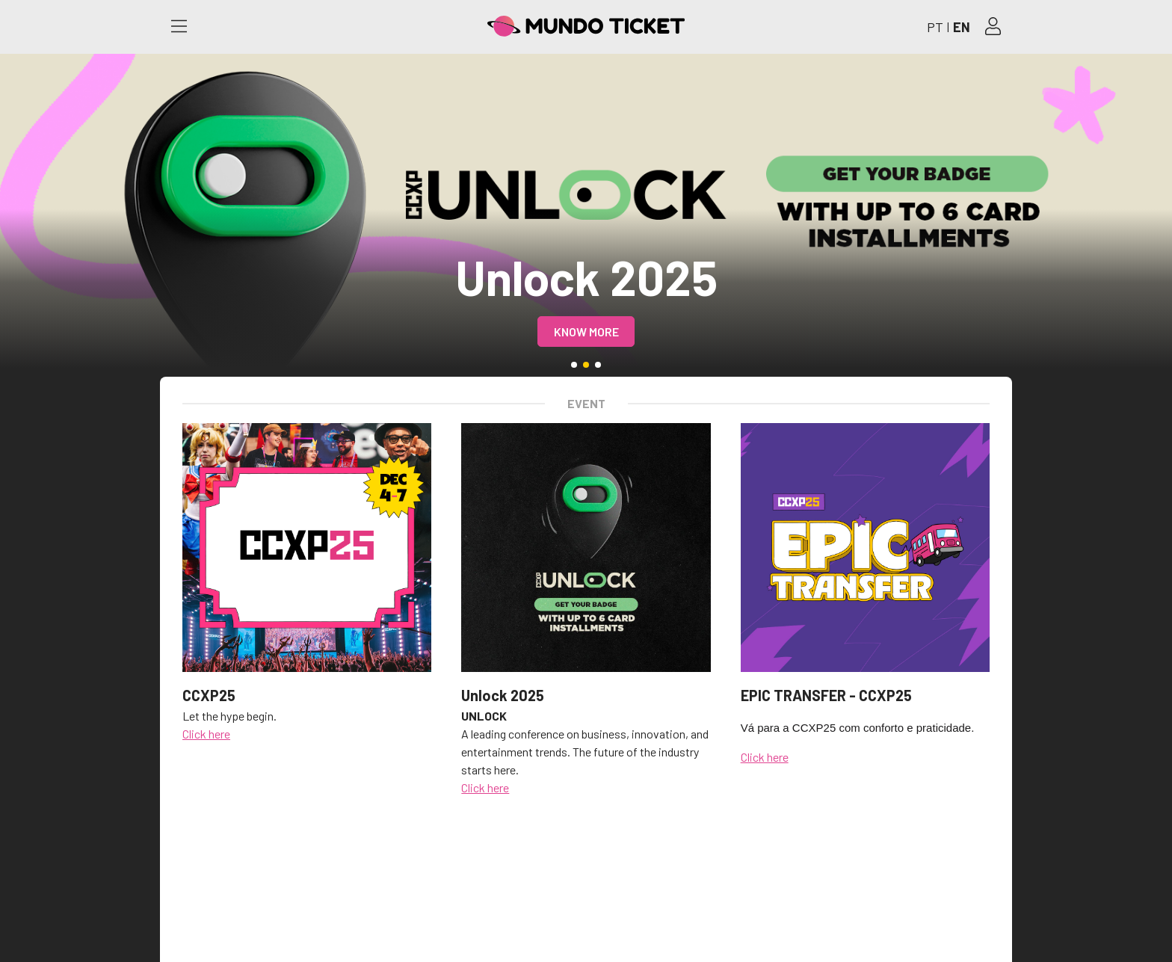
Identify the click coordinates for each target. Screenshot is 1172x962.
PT (935, 27)
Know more (586, 331)
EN (961, 27)
